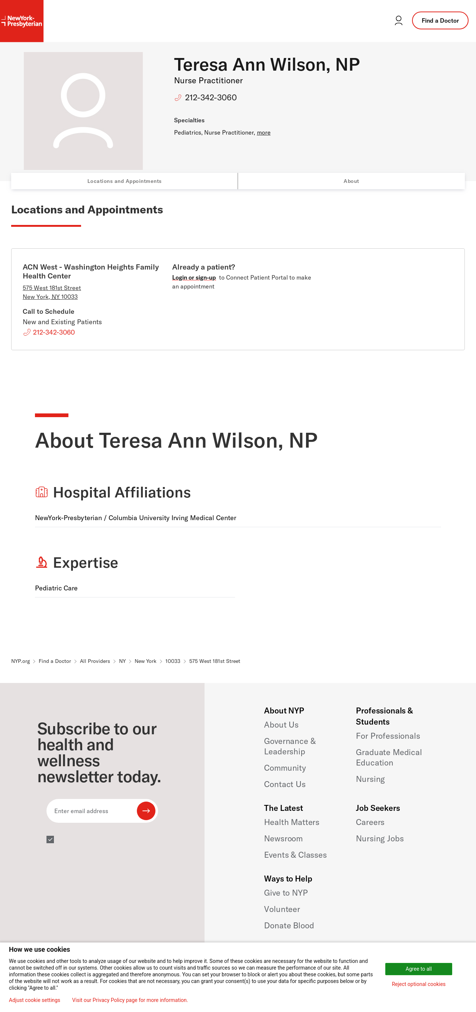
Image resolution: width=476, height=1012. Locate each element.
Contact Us (284, 784)
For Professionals (388, 736)
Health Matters (291, 822)
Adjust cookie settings (34, 1000)
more (264, 132)
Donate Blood (289, 925)
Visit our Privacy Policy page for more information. (130, 1000)
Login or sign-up (194, 277)
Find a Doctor (440, 20)
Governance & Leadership (289, 746)
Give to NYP (286, 892)
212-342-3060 (211, 97)
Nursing (370, 779)
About (351, 181)
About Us (281, 724)
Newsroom (283, 838)
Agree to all (419, 969)
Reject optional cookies (419, 984)
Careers (370, 822)
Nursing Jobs (379, 838)
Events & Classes (295, 855)
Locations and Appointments (124, 181)
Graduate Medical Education (389, 757)
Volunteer (282, 909)
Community (285, 768)
